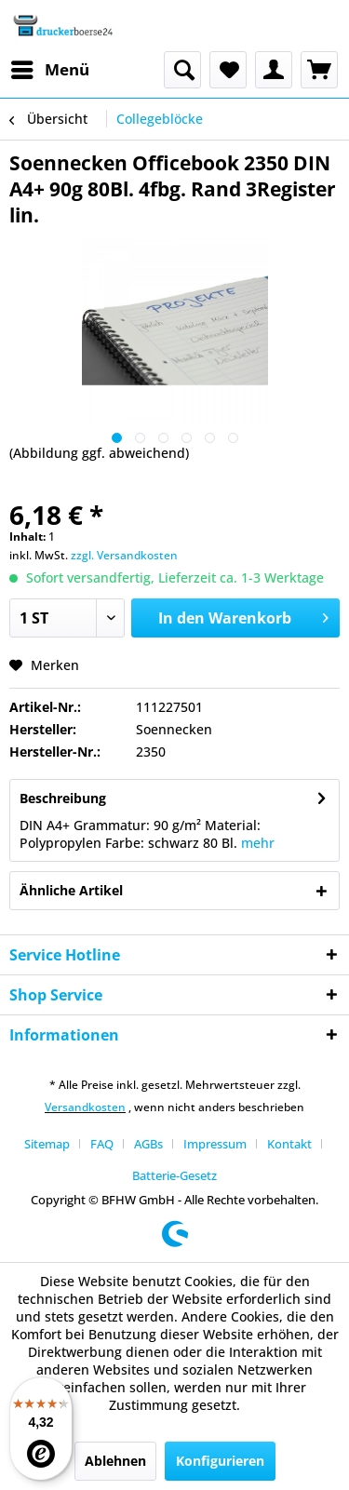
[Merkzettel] (228, 69)
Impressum (215, 1143)
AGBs (148, 1143)
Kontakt (289, 1143)
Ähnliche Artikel (71, 890)
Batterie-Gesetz (174, 1175)
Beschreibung (63, 798)
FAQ (102, 1143)
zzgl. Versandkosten (124, 555)
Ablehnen (115, 1461)
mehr (258, 843)
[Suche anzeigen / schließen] (182, 69)
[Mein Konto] (273, 69)
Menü (50, 67)
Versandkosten (85, 1107)
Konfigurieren (220, 1461)
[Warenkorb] (319, 69)
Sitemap (47, 1143)
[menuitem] (49, 69)
